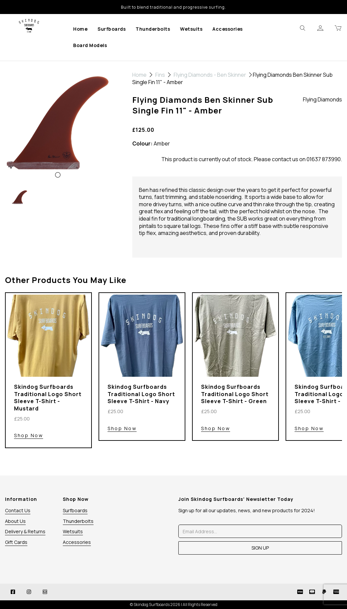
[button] (16, 153)
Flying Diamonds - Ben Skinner (210, 74)
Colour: (142, 143)
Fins (160, 74)
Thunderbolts (153, 29)
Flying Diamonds (322, 99)
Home (80, 29)
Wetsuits (191, 29)
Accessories (227, 29)
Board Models (90, 45)
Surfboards (112, 29)
